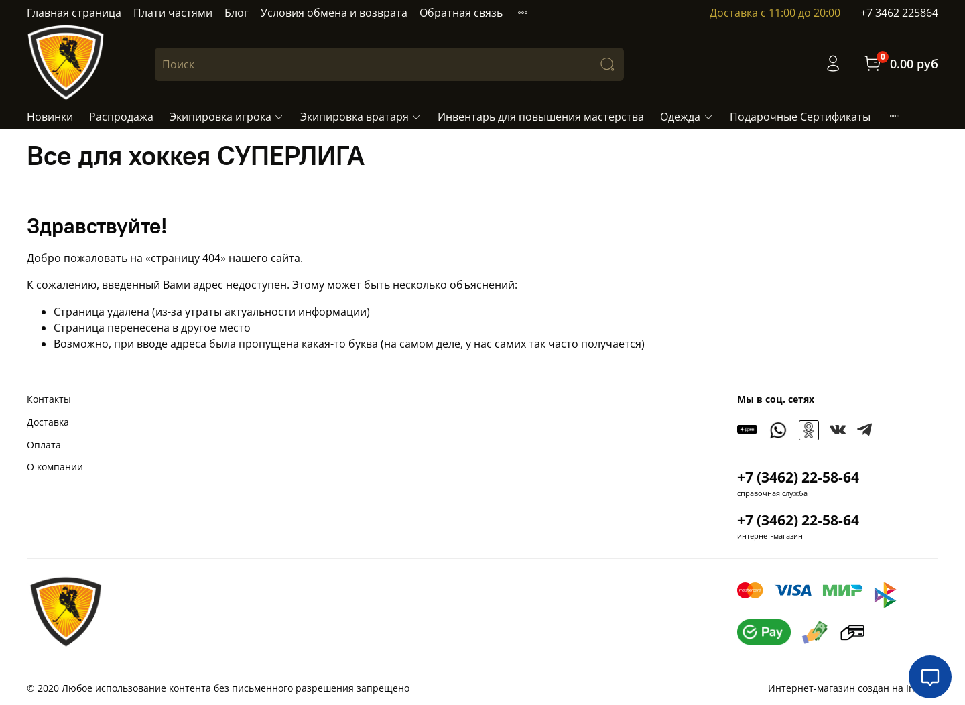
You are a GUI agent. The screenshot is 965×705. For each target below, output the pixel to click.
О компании (55, 466)
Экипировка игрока (227, 116)
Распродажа (121, 116)
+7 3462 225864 (899, 12)
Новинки (50, 116)
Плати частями (172, 12)
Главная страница (74, 12)
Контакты (49, 399)
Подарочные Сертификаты (800, 116)
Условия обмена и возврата (334, 12)
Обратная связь (461, 12)
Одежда (686, 116)
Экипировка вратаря (361, 116)
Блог (236, 12)
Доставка (48, 421)
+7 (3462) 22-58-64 (798, 477)
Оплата (44, 444)
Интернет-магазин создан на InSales (853, 688)
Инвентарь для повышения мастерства (541, 116)
